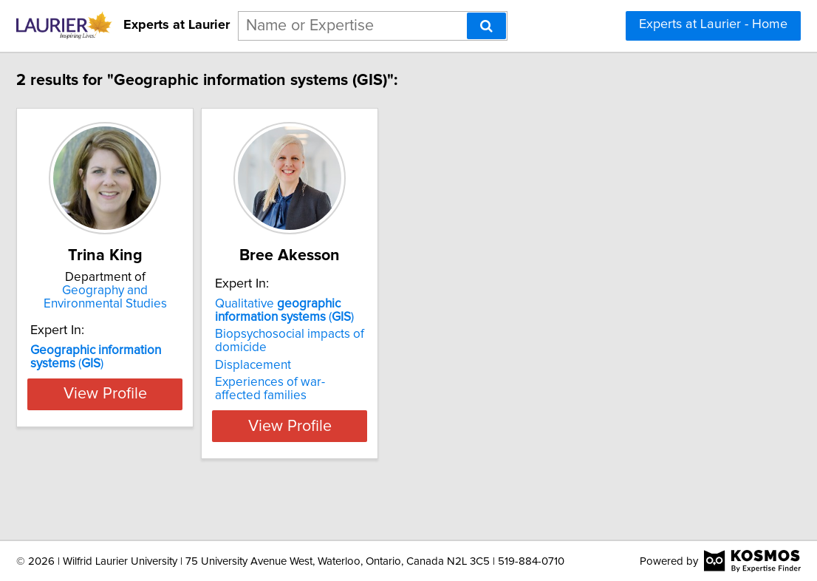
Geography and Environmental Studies (183, 297)
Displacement (350, 411)
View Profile (183, 472)
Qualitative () (381, 357)
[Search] (486, 26)
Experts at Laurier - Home (713, 24)
